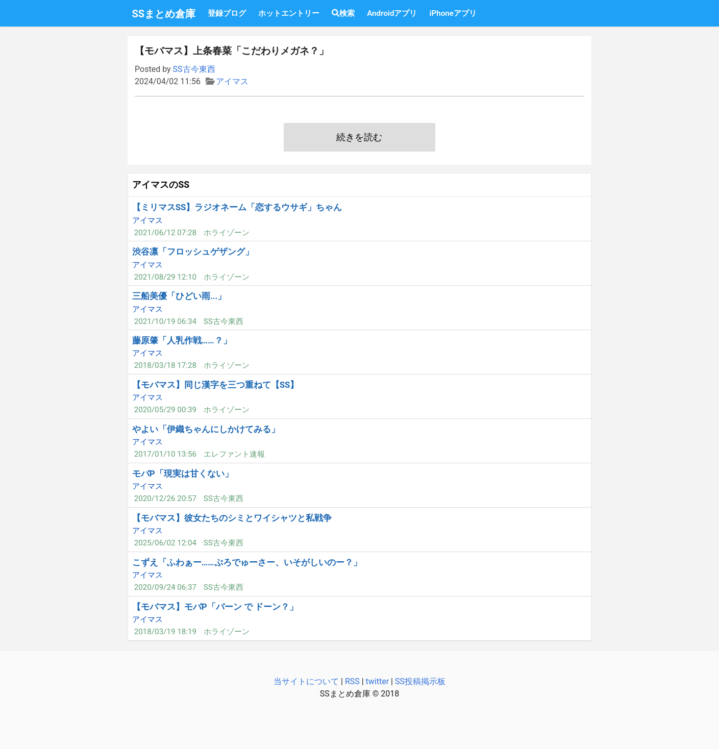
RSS (352, 681)
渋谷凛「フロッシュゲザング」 (193, 251)
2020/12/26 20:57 (165, 498)
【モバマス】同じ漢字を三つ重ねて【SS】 (215, 385)
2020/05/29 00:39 (165, 409)
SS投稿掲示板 (420, 681)
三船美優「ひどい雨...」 (179, 296)
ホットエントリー (288, 13)
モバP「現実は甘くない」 (182, 473)
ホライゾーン (227, 232)
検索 (343, 13)
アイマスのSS (160, 185)
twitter (377, 681)
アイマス (232, 81)
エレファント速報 (234, 454)
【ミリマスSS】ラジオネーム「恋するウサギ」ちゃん (237, 207)
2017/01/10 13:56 (165, 454)
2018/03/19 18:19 (165, 631)
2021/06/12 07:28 (165, 232)
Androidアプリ (392, 13)
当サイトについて (306, 681)
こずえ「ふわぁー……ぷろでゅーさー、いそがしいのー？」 (247, 562)
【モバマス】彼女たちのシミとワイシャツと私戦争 (232, 518)
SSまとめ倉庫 (164, 14)
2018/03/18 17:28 (165, 365)
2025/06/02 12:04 (165, 542)
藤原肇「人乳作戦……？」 (182, 340)
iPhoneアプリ (452, 13)
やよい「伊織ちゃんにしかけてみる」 (206, 429)
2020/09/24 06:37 (165, 587)
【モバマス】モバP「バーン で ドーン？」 (215, 607)
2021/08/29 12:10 (165, 277)
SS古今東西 (194, 69)
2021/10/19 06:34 (165, 321)
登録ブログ (227, 13)
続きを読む (359, 137)
